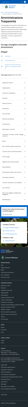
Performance (5, 108)
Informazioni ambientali (8, 177)
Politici (2, 270)
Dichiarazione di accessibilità (8, 386)
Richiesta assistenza (6, 372)
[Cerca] (24, 6)
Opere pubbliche (6, 167)
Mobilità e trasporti (5, 309)
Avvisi (2, 332)
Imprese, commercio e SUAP (8, 307)
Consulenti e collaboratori (8, 93)
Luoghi (2, 340)
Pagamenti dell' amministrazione (10, 162)
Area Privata (4, 395)
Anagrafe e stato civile (6, 290)
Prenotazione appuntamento (8, 367)
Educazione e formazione (7, 302)
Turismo (3, 317)
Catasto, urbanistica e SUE (7, 297)
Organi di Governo (5, 268)
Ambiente (3, 288)
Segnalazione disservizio (7, 370)
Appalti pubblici (4, 293)
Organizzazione (6, 88)
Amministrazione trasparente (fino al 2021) (11, 377)
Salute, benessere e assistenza (8, 312)
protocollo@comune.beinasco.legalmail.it (13, 360)
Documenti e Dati (5, 277)
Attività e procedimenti (8, 119)
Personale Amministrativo (7, 272)
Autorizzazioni (4, 295)
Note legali (3, 384)
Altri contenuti (6, 188)
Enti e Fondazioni (5, 275)
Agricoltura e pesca (5, 285)
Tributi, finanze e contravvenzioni (9, 314)
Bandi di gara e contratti (8, 129)
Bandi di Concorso (6, 103)
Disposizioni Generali (7, 83)
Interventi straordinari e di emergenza (12, 182)
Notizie (2, 327)
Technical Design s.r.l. (11, 403)
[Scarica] (14, 56)
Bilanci (4, 141)
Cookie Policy (4, 382)
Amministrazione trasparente (8, 374)
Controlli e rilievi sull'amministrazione (12, 151)
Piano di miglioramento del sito (8, 389)
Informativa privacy (5, 379)
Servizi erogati (6, 157)
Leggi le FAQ (4, 365)
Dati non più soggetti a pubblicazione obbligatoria (11, 193)
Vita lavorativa (4, 319)
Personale (4, 98)
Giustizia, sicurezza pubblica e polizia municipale (12, 305)
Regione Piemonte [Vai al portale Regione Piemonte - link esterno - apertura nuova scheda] (5, 2)
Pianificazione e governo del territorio (11, 172)
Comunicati (3, 330)
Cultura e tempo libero (6, 300)
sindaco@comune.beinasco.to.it (12, 358)
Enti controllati (6, 114)
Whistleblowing (6, 199)
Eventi (2, 343)
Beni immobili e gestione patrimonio (11, 146)
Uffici (2, 265)
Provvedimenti (6, 124)
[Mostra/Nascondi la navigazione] (3, 6)
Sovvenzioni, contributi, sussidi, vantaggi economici (12, 135)
